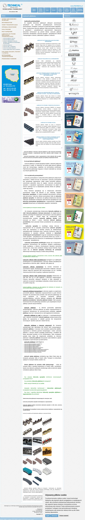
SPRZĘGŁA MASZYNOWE (9, 27)
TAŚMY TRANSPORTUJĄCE (10, 24)
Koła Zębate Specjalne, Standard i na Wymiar (11, 52)
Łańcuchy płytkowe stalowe (8, 39)
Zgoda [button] (47, 515)
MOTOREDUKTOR (7, 22)
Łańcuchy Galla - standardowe (9, 46)
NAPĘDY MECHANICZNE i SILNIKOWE (9, 19)
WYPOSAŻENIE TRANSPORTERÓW (7, 56)
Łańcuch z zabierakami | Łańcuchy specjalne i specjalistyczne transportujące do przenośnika (11, 42)
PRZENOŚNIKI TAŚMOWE (9, 58)
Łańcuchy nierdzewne (7, 45)
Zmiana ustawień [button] (63, 515)
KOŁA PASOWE (6, 29)
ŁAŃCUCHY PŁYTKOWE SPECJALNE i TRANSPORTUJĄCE (9, 35)
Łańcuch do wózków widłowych (9, 47)
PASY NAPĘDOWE (7, 31)
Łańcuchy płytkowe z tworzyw (9, 38)
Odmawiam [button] (54, 515)
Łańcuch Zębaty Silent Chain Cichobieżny (11, 49)
